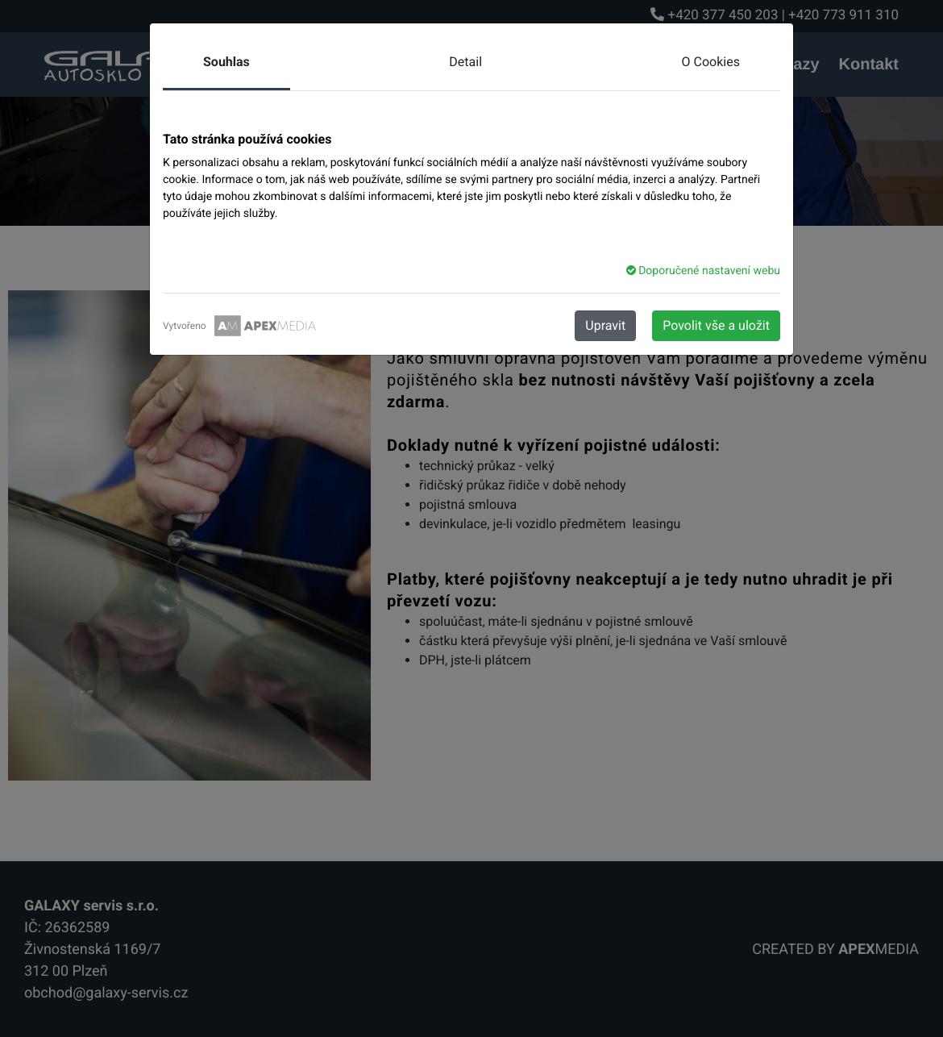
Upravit (605, 325)
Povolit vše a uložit (716, 325)
